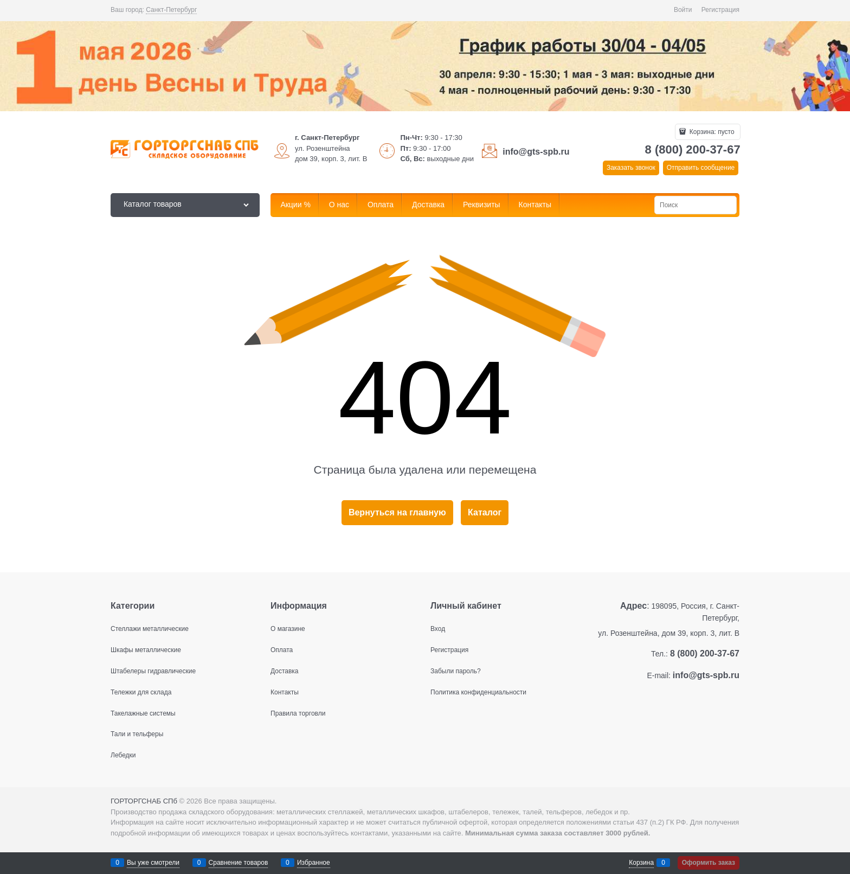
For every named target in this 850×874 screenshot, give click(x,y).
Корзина (641, 862)
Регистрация (720, 10)
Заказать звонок (631, 167)
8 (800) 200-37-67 (692, 149)
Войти (683, 10)
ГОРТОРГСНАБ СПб (144, 801)
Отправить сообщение (701, 167)
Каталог (484, 512)
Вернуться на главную (397, 512)
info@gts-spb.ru (536, 151)
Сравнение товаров (238, 862)
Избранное (313, 862)
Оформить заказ (708, 862)
